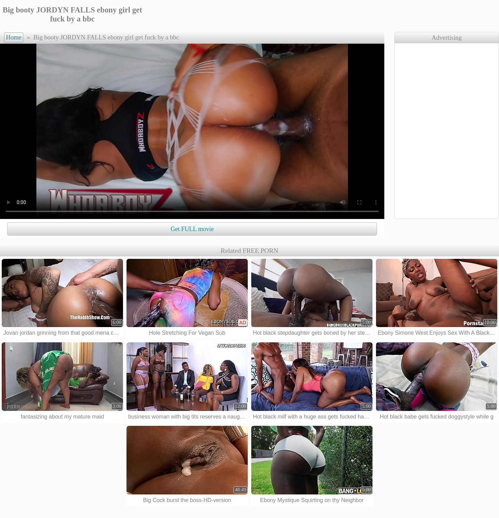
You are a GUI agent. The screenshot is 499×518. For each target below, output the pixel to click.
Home (13, 37)
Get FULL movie (191, 229)
